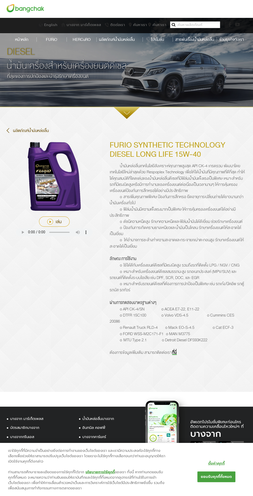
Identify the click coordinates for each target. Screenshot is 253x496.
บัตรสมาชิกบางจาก (24, 427)
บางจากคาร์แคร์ (94, 437)
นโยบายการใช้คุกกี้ (100, 472)
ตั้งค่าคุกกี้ (216, 463)
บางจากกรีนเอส (22, 437)
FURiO (51, 40)
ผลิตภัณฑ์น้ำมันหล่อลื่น (119, 40)
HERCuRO (82, 40)
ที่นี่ (174, 352)
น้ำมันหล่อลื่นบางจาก (98, 418)
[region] (126, 469)
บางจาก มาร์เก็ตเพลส (26, 418)
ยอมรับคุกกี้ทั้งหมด (216, 476)
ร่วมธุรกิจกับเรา (231, 40)
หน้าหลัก (21, 40)
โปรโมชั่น (157, 40)
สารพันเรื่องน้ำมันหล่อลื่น (194, 40)
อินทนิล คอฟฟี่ (93, 427)
